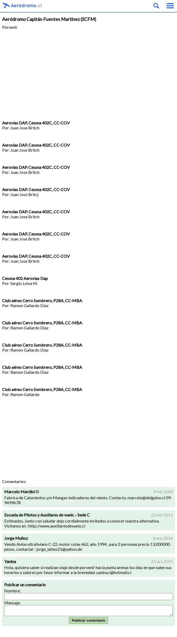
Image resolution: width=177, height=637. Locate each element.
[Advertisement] (88, 75)
